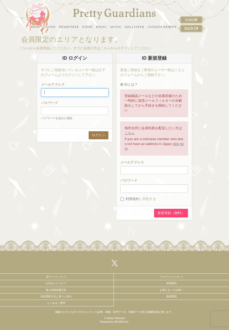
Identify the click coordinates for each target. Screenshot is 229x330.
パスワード (49, 103)
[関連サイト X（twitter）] (114, 263)
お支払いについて (56, 283)
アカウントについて (171, 276)
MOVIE (115, 27)
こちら (130, 133)
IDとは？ (131, 84)
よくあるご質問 (56, 302)
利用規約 (132, 199)
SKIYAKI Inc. (121, 321)
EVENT (87, 27)
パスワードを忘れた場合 (57, 118)
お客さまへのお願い (171, 289)
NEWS (35, 27)
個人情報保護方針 (56, 289)
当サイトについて (56, 276)
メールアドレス (53, 84)
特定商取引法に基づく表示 (56, 296)
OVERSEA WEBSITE (162, 27)
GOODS (49, 27)
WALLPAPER (134, 27)
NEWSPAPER (68, 27)
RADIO (101, 27)
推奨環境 (171, 296)
